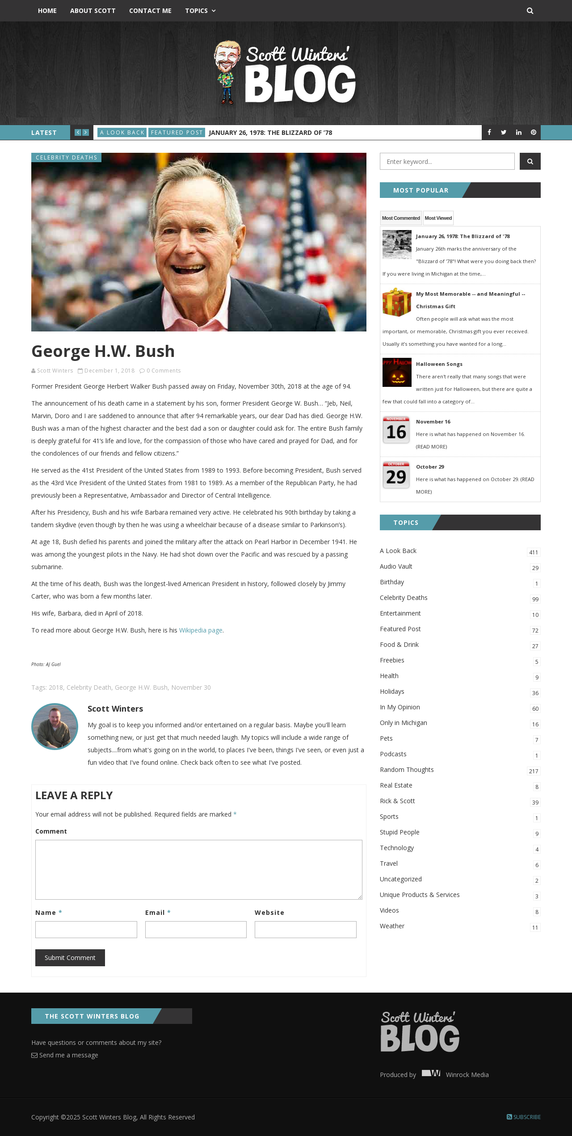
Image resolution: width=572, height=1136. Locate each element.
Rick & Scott (460, 801)
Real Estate (460, 786)
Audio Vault (460, 567)
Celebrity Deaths (66, 157)
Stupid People (460, 833)
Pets (460, 739)
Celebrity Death (89, 687)
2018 (56, 687)
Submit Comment (70, 957)
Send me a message (64, 1055)
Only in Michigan (460, 723)
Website (270, 912)
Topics (196, 10)
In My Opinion (460, 708)
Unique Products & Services (460, 895)
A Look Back (122, 132)
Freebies (460, 661)
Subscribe (524, 1117)
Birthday (460, 583)
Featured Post (177, 132)
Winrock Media (453, 1074)
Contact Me (150, 10)
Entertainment (460, 614)
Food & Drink (460, 645)
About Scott (93, 10)
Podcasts (460, 755)
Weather (460, 927)
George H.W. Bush (141, 687)
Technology (460, 848)
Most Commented (401, 218)
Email (158, 912)
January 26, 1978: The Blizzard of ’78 (270, 132)
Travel (460, 864)
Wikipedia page (201, 630)
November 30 (191, 687)
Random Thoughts (460, 770)
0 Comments (164, 370)
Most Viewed (438, 218)
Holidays (460, 692)
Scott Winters (55, 370)
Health (460, 676)
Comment (51, 831)
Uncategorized (460, 880)
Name (49, 912)
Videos (460, 911)
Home (47, 10)
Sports (460, 817)
